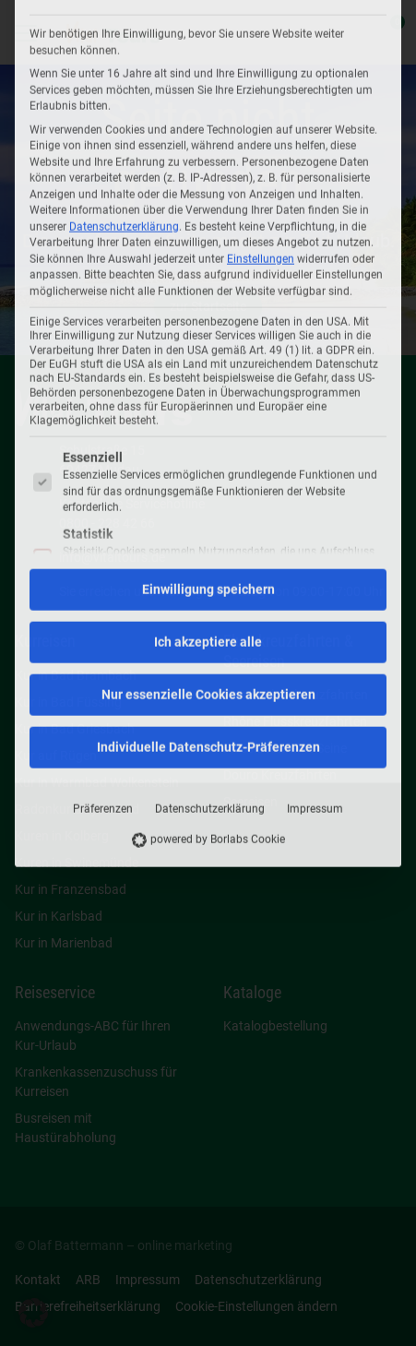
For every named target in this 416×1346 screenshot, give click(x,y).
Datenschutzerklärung (210, 550)
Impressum (315, 550)
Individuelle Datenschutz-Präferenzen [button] (208, 489)
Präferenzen (103, 550)
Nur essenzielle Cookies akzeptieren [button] (208, 436)
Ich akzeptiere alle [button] (208, 383)
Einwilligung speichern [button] (208, 331)
